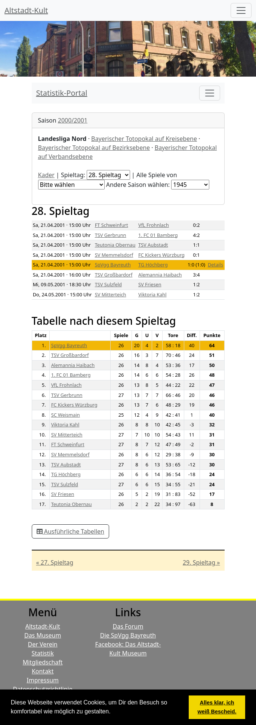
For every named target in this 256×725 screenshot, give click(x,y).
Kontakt (43, 671)
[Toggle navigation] (209, 93)
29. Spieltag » (201, 562)
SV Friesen (149, 284)
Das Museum (42, 635)
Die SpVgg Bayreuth (128, 635)
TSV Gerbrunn (110, 235)
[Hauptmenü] (241, 10)
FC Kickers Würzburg (161, 255)
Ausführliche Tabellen (70, 531)
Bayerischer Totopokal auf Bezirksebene (94, 148)
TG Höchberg (153, 264)
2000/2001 (72, 120)
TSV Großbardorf (114, 274)
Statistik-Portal (61, 93)
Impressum (43, 680)
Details (215, 264)
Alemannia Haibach (160, 274)
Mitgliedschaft (43, 662)
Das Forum (128, 626)
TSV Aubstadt (153, 244)
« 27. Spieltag (55, 562)
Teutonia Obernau (115, 244)
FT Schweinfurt (111, 225)
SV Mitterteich (110, 294)
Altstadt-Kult (26, 10)
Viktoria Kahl (152, 294)
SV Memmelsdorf (114, 255)
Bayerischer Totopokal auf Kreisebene (144, 139)
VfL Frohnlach (153, 225)
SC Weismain (65, 414)
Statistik (42, 653)
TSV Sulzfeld (108, 284)
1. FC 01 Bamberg (158, 235)
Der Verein (43, 644)
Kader (46, 175)
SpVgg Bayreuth (113, 264)
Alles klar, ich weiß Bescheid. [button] (217, 707)
